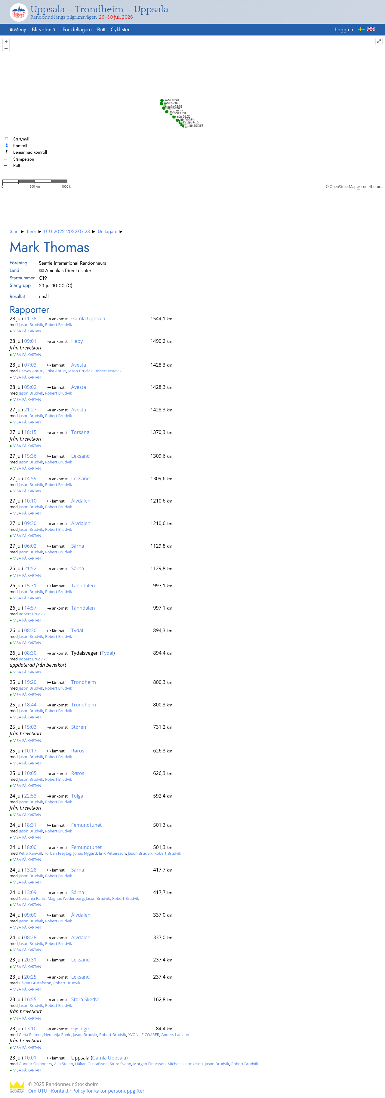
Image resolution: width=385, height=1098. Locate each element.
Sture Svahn (120, 1063)
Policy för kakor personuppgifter (108, 1090)
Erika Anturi (55, 371)
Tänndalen (83, 585)
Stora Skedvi (85, 999)
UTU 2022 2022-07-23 (67, 231)
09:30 (30, 523)
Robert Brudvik (58, 324)
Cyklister (120, 29)
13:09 (30, 892)
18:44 (30, 704)
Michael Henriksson (185, 1063)
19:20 (30, 682)
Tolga (77, 795)
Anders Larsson (175, 1034)
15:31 (30, 585)
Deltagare (107, 231)
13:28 (30, 869)
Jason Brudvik (31, 324)
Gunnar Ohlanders (35, 1063)
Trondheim (83, 682)
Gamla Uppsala (88, 318)
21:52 (30, 568)
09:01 (30, 341)
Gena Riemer (30, 1034)
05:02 (30, 387)
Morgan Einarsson (149, 1063)
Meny (18, 29)
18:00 (30, 847)
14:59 (30, 478)
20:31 (30, 959)
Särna (77, 546)
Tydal (77, 630)
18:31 (30, 824)
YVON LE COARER (143, 1034)
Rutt (101, 29)
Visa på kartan (25, 331)
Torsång (80, 432)
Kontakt (60, 1090)
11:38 (30, 318)
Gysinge (80, 1028)
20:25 (30, 976)
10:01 (30, 1057)
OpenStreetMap (343, 186)
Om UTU (38, 1090)
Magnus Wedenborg (66, 898)
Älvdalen (81, 500)
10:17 (30, 750)
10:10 (30, 500)
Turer (31, 231)
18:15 (30, 432)
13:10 (30, 1028)
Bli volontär (44, 29)
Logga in (345, 29)
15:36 (30, 456)
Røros (77, 750)
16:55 (30, 999)
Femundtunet (86, 824)
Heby (77, 341)
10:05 (30, 773)
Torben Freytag (57, 853)
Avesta (78, 364)
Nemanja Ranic (32, 898)
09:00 (30, 915)
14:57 (30, 607)
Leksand (80, 456)
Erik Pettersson (112, 853)
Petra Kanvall (30, 853)
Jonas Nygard (85, 853)
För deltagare (77, 29)
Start (14, 231)
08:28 (30, 937)
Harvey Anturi (31, 371)
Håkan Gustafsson (35, 983)
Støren (78, 727)
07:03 (30, 364)
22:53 (30, 795)
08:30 (30, 630)
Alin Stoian (63, 1063)
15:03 (30, 727)
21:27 (30, 409)
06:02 (30, 546)
